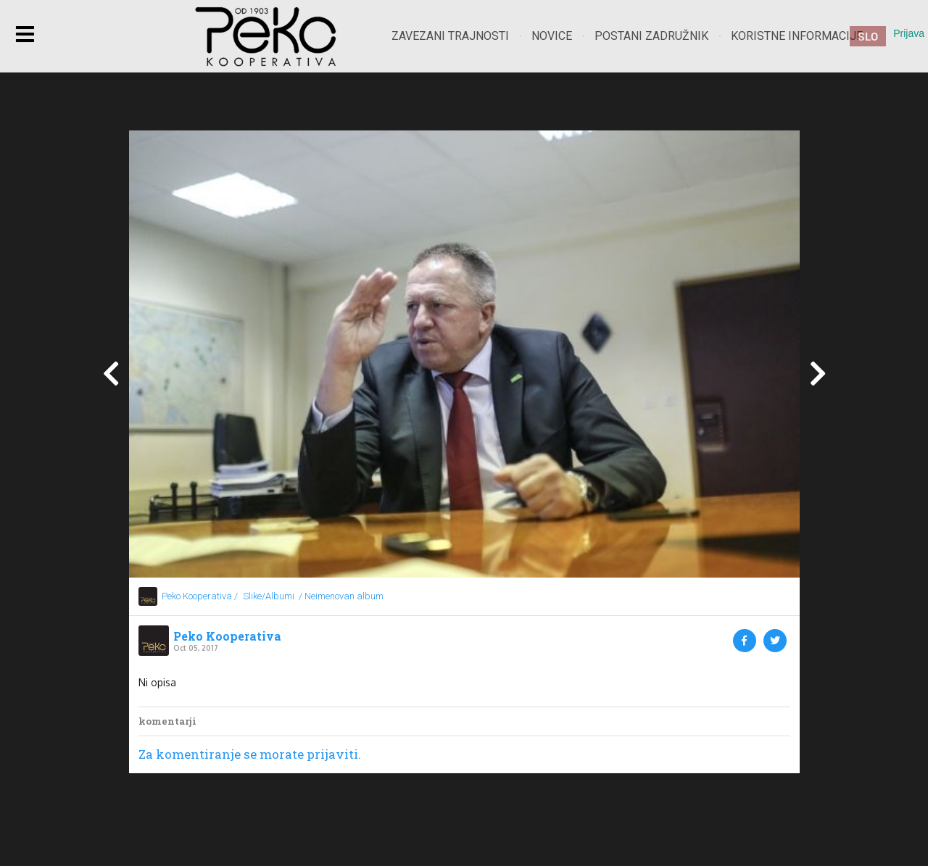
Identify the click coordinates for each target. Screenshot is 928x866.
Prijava (908, 33)
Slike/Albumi (268, 596)
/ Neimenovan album (341, 596)
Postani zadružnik (651, 36)
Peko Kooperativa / (200, 596)
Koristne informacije (797, 36)
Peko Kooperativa (227, 636)
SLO (868, 36)
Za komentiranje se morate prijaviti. (249, 754)
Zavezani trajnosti (450, 36)
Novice (551, 36)
